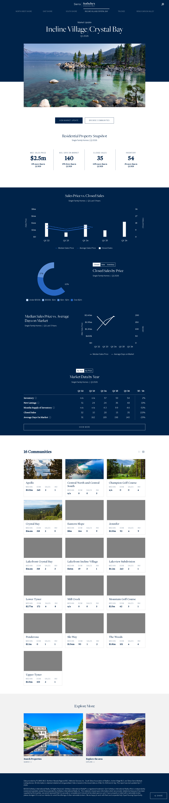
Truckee (121, 11)
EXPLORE (115, 738)
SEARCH (53, 738)
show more (84, 427)
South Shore (71, 11)
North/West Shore (24, 11)
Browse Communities (99, 120)
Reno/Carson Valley (145, 11)
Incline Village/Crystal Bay (96, 11)
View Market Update (68, 120)
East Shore (47, 11)
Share (158, 796)
